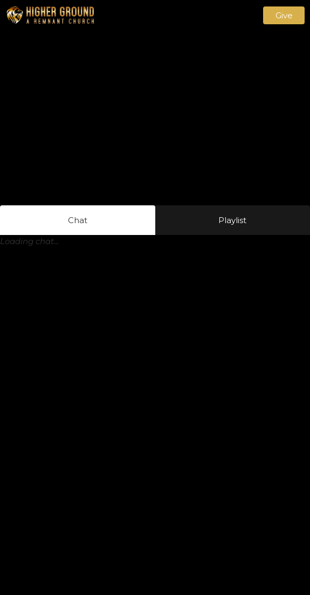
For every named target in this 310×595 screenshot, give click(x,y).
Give (284, 15)
